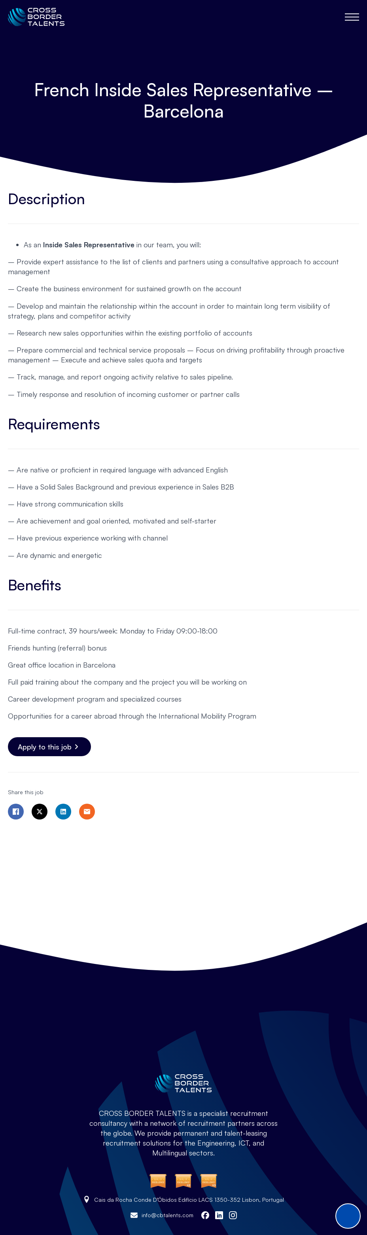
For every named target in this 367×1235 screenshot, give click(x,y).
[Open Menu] (352, 17)
